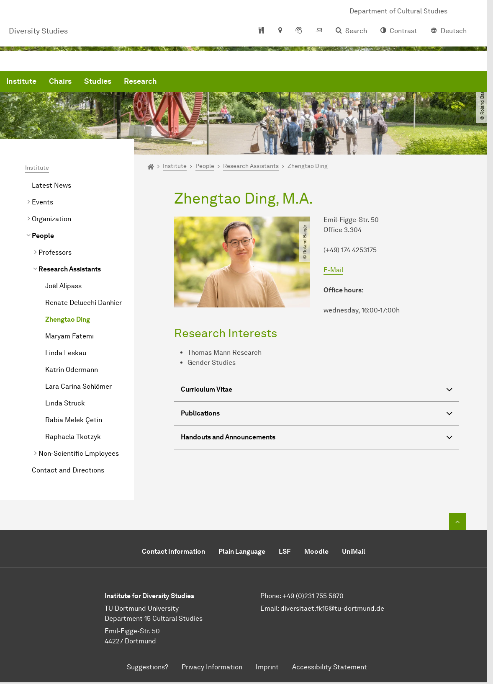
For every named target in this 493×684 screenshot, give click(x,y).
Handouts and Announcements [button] (316, 438)
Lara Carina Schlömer (78, 386)
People (43, 236)
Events (42, 202)
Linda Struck (65, 403)
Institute (149, 83)
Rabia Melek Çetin (73, 420)
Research (267, 83)
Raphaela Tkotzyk (73, 437)
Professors (55, 252)
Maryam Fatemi (69, 336)
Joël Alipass (63, 286)
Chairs (187, 83)
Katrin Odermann (71, 370)
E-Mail (333, 270)
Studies (225, 83)
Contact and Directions (68, 470)
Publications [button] (316, 414)
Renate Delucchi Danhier (83, 303)
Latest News (51, 185)
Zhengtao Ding (67, 319)
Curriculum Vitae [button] (316, 391)
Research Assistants (70, 269)
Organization (51, 219)
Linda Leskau (65, 353)
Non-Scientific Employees (79, 453)
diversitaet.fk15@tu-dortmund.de (332, 608)
